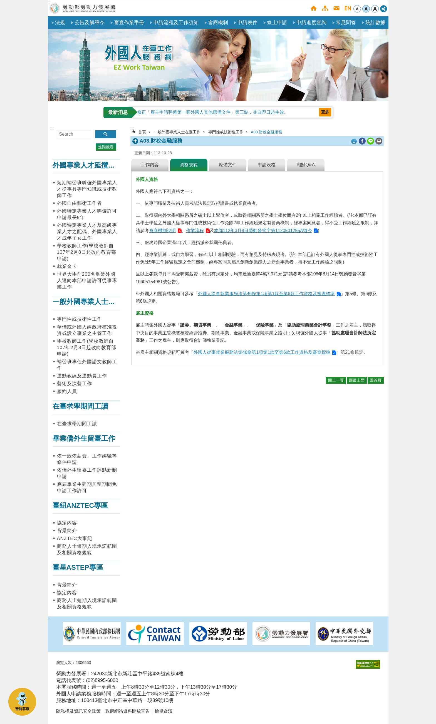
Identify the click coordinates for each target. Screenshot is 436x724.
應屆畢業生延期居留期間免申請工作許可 (87, 487)
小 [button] (357, 9)
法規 (60, 22)
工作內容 (150, 164)
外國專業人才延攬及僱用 (91, 165)
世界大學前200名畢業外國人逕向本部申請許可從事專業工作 (87, 281)
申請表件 (247, 22)
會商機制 (218, 22)
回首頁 (376, 380)
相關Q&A (306, 164)
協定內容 (67, 523)
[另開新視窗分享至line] (370, 141)
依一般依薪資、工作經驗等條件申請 (87, 459)
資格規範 (189, 164)
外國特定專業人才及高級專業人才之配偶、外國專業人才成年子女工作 (87, 232)
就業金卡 (67, 266)
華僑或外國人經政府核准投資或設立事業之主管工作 (87, 330)
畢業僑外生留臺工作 (84, 438)
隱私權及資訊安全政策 (78, 711)
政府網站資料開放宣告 (127, 711)
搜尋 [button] (105, 134)
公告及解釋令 (90, 22)
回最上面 (357, 380)
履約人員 (67, 391)
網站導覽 (325, 8)
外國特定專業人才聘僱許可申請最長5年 (87, 214)
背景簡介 (67, 530)
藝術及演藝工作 (74, 383)
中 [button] (366, 9)
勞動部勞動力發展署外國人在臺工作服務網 (82, 8)
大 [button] (375, 9)
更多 (325, 112)
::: (49, 2)
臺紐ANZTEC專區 (80, 505)
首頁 (313, 8)
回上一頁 (336, 380)
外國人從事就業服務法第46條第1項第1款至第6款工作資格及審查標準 (266, 293)
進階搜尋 (106, 147)
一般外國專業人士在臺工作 (94, 301)
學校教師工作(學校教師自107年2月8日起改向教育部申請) (87, 252)
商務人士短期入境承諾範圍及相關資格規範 (87, 549)
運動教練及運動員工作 (82, 376)
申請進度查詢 (311, 22)
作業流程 (195, 230)
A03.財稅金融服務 (267, 132)
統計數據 (375, 22)
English (347, 8)
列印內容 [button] (354, 141)
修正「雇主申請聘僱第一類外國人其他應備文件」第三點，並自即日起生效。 (212, 112)
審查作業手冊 (129, 22)
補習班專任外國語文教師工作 (87, 365)
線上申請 (277, 22)
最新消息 (118, 112)
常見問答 (346, 22)
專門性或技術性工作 (79, 319)
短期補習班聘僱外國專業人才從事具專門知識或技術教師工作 (87, 189)
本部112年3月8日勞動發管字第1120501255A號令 (263, 230)
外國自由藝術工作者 (79, 203)
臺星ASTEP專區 (78, 567)
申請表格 (267, 164)
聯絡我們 (336, 8)
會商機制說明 (162, 230)
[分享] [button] (383, 8)
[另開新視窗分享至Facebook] (362, 141)
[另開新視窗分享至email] (378, 141)
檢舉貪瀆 (163, 711)
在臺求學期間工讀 (80, 406)
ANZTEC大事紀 (74, 538)
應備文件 (228, 164)
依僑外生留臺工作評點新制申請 (87, 473)
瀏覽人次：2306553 (73, 662)
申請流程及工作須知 (176, 22)
